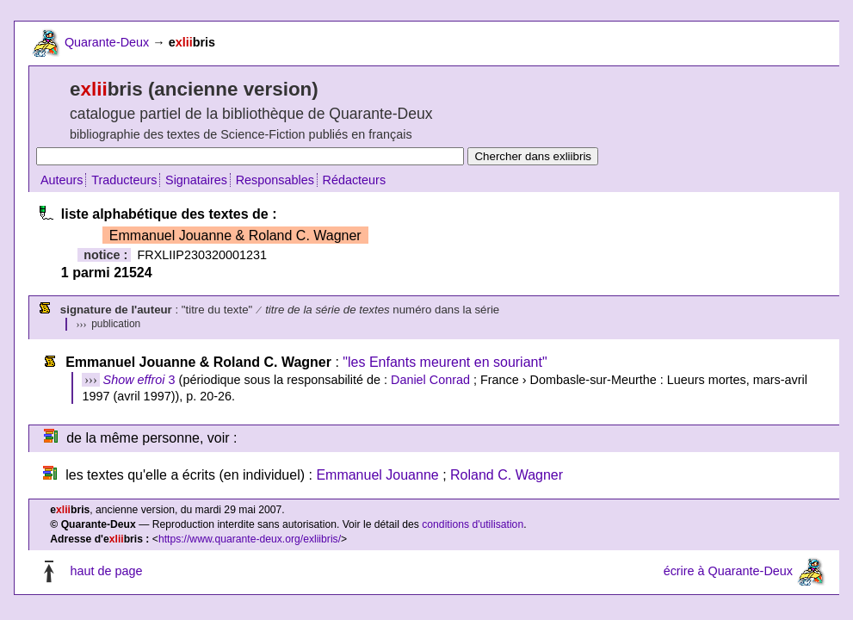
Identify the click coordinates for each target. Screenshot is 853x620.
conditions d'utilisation (472, 524)
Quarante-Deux (107, 42)
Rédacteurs (354, 180)
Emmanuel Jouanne (377, 475)
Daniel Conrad (430, 380)
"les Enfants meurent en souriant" (445, 362)
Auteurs (61, 180)
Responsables (275, 180)
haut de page (106, 572)
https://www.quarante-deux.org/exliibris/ (249, 539)
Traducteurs (124, 180)
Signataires (196, 180)
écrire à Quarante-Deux (728, 572)
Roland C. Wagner (506, 475)
